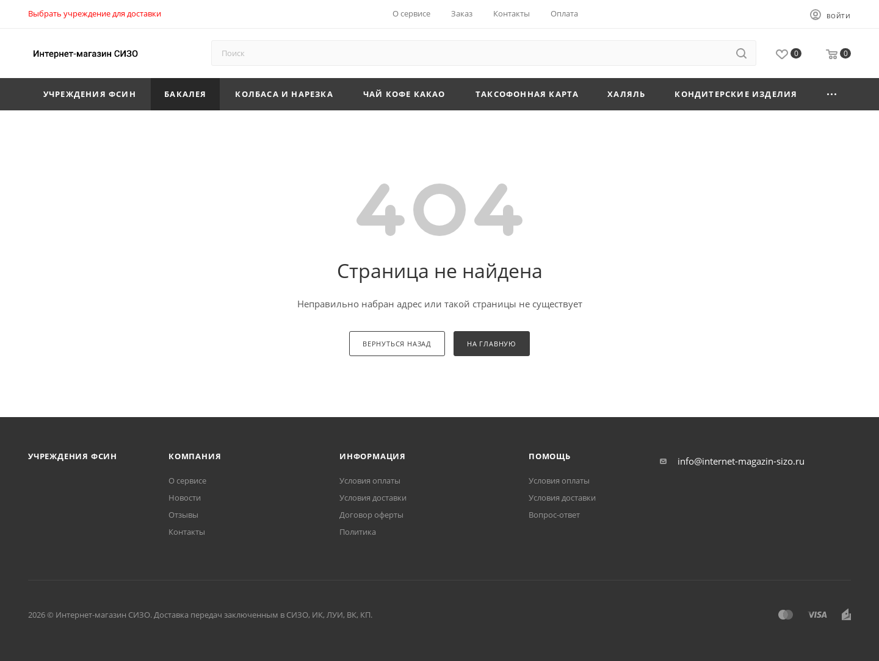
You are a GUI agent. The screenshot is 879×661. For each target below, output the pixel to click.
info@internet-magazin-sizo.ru (741, 461)
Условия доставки (373, 497)
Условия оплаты (369, 480)
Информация (372, 456)
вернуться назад (397, 343)
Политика (357, 531)
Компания (194, 456)
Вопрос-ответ (554, 514)
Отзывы (183, 514)
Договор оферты (371, 514)
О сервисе (187, 480)
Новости (184, 497)
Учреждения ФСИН (72, 456)
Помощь (550, 456)
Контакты (186, 531)
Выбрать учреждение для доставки (94, 13)
